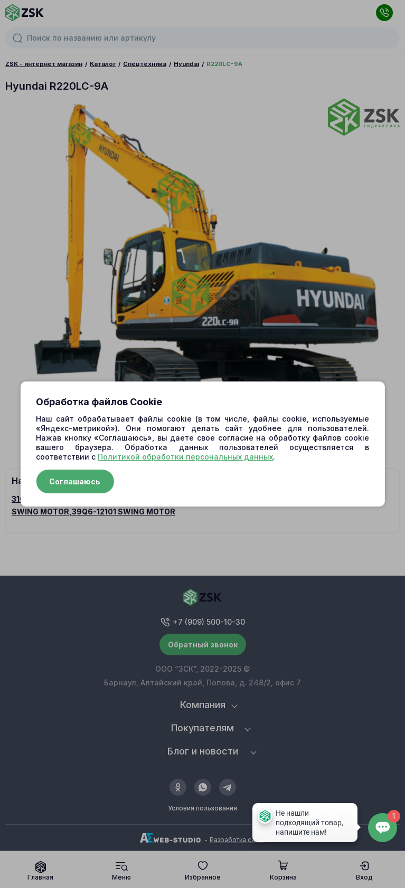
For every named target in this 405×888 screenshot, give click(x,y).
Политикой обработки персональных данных (185, 456)
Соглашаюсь (74, 481)
